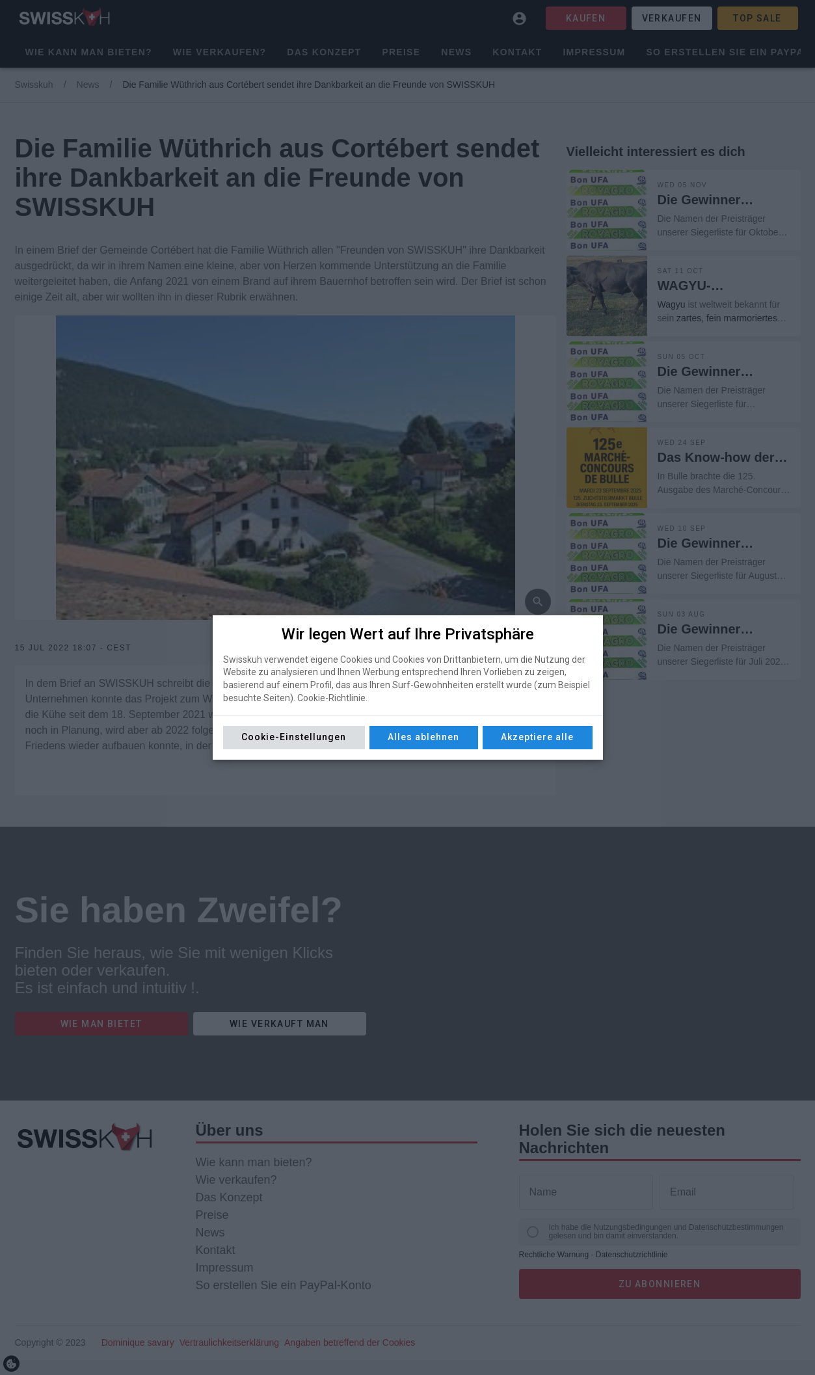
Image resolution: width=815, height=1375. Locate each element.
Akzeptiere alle (537, 737)
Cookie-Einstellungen (293, 737)
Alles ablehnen (423, 737)
